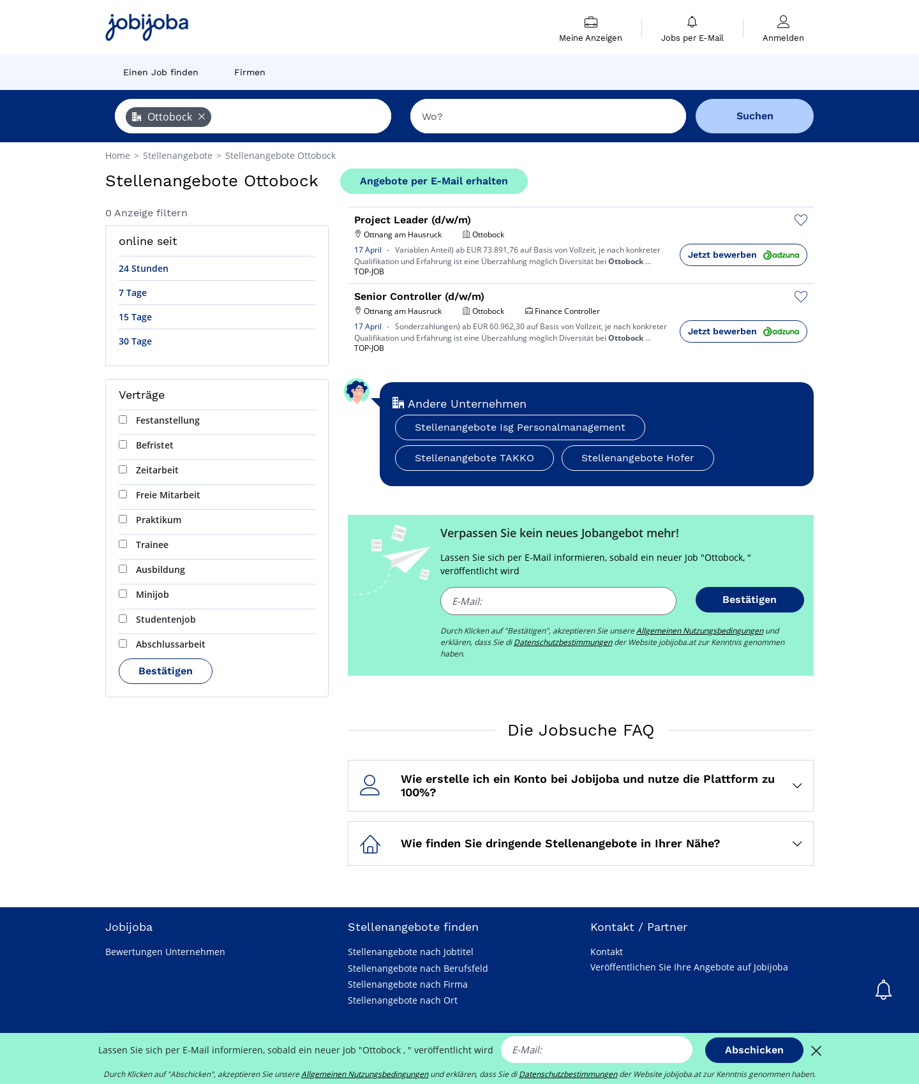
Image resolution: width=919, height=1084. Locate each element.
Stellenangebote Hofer (637, 458)
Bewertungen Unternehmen (165, 952)
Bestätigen (165, 671)
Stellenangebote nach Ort (403, 1000)
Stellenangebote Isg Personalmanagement (520, 427)
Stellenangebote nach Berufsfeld (418, 968)
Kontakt (606, 952)
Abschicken (754, 1050)
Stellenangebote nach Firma (408, 984)
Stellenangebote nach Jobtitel (411, 952)
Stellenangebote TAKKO (474, 458)
